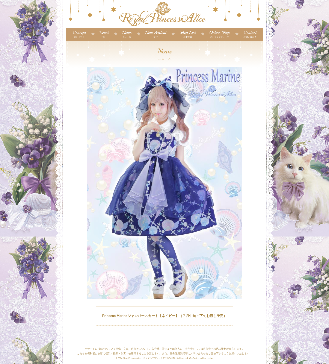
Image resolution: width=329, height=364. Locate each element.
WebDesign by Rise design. (201, 358)
